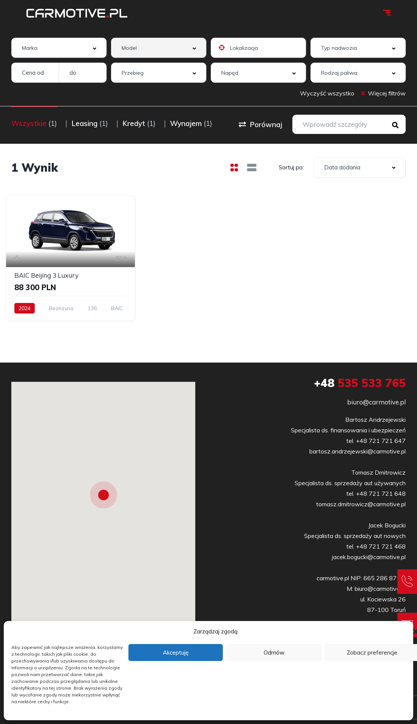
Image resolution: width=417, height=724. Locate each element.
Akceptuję (175, 652)
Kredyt (139, 123)
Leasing (89, 123)
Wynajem (191, 123)
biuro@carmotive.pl (376, 402)
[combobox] (59, 48)
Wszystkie (34, 123)
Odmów (274, 652)
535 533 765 (360, 383)
